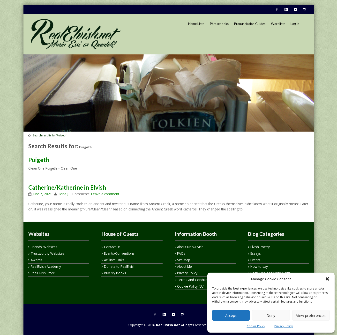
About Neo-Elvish (190, 247)
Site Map (183, 260)
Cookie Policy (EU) (190, 286)
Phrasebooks (219, 24)
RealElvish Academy (46, 266)
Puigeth (38, 159)
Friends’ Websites (44, 247)
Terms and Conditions (194, 279)
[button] (327, 278)
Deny (271, 315)
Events (255, 260)
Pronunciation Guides (249, 24)
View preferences (311, 315)
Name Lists (196, 24)
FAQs (181, 253)
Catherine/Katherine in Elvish (67, 187)
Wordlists (278, 24)
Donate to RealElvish (119, 266)
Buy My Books (115, 273)
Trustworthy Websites (47, 253)
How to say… (260, 266)
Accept (231, 315)
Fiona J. (63, 194)
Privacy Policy (283, 326)
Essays (255, 253)
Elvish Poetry (260, 247)
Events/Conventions (119, 253)
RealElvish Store (43, 273)
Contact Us (112, 247)
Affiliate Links (114, 260)
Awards (36, 260)
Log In (295, 24)
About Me (184, 266)
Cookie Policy (256, 326)
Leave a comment (105, 194)
